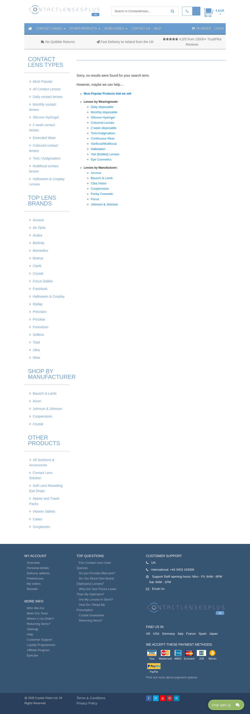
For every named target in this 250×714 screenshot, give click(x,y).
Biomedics (40, 250)
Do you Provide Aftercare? (97, 573)
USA (156, 633)
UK (148, 633)
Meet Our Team (37, 613)
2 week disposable (103, 128)
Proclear (39, 319)
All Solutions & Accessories (41, 462)
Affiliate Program (38, 650)
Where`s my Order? (40, 618)
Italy (180, 633)
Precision (40, 312)
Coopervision (42, 416)
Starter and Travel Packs (44, 501)
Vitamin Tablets (44, 511)
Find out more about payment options (171, 677)
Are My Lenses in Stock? (96, 599)
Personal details (38, 568)
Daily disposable (102, 107)
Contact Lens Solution (40, 475)
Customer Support (39, 639)
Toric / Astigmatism (47, 158)
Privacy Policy (87, 703)
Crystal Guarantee (91, 615)
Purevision (40, 327)
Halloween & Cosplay (48, 296)
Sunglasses (116, 28)
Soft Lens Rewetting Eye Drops (45, 488)
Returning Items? (38, 624)
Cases (37, 519)
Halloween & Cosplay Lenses (46, 181)
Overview (33, 562)
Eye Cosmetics (101, 159)
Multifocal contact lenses (43, 168)
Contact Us (141, 28)
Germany (168, 633)
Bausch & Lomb (44, 393)
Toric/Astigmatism (103, 133)
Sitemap (32, 629)
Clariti (37, 266)
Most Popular (42, 81)
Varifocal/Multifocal (104, 143)
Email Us (158, 589)
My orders (34, 583)
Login (219, 28)
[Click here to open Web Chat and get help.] (226, 705)
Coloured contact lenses (43, 148)
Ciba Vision (99, 183)
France (191, 633)
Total (36, 342)
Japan (213, 633)
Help (157, 28)
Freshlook (40, 289)
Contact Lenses (51, 28)
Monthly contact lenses (42, 107)
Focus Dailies (43, 281)
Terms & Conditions (91, 698)
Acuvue (38, 220)
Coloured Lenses (102, 122)
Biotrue (38, 258)
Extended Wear (44, 138)
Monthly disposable (104, 112)
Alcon (37, 401)
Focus (95, 199)
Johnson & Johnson (47, 409)
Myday (37, 304)
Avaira (37, 235)
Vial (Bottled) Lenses (105, 154)
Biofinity (38, 243)
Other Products (85, 28)
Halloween (98, 149)
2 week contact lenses (42, 127)
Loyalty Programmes (41, 645)
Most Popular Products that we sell (107, 93)
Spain (202, 633)
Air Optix (39, 228)
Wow (36, 358)
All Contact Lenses (47, 89)
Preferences (35, 578)
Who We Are (35, 608)
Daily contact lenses (47, 97)
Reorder (201, 28)
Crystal (38, 273)
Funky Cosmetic (102, 194)
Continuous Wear (103, 138)
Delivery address (38, 573)
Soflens (38, 335)
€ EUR (220, 10)
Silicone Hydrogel (46, 117)
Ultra (36, 350)
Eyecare (32, 655)
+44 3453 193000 (182, 569)
